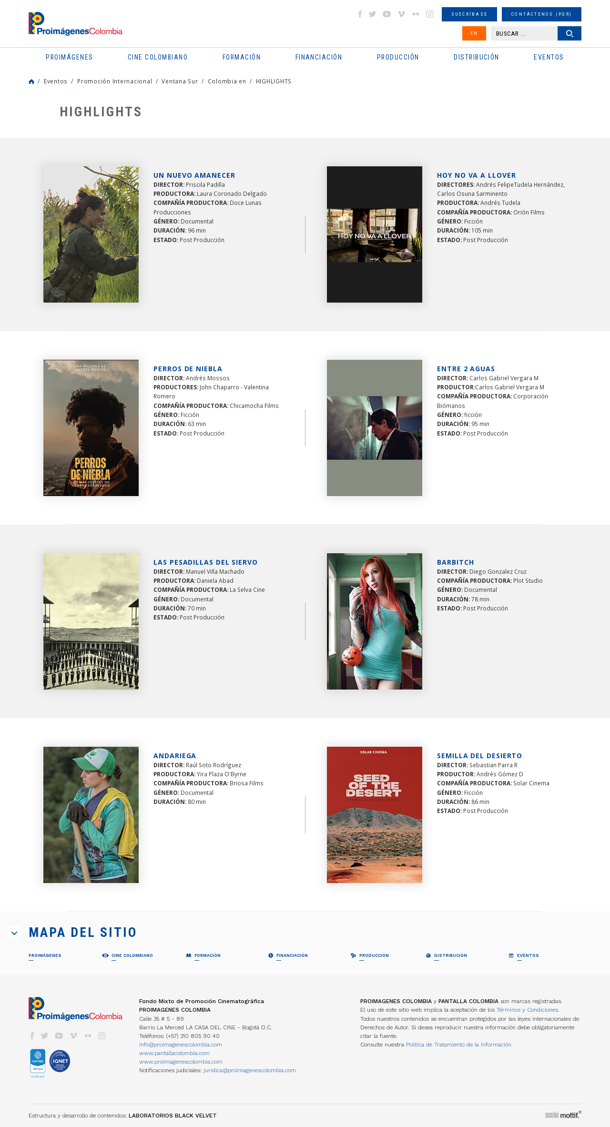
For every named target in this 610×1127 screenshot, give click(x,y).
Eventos (56, 81)
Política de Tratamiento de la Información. (459, 1044)
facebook (359, 14)
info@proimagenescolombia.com (180, 1044)
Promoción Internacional (114, 81)
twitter (372, 14)
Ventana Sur (180, 81)
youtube (387, 14)
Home (31, 81)
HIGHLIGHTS (274, 81)
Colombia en (227, 81)
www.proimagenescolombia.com (181, 1061)
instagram (430, 14)
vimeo (401, 14)
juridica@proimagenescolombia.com (249, 1070)
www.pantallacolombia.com (174, 1053)
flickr (415, 14)
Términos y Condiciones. (528, 1009)
